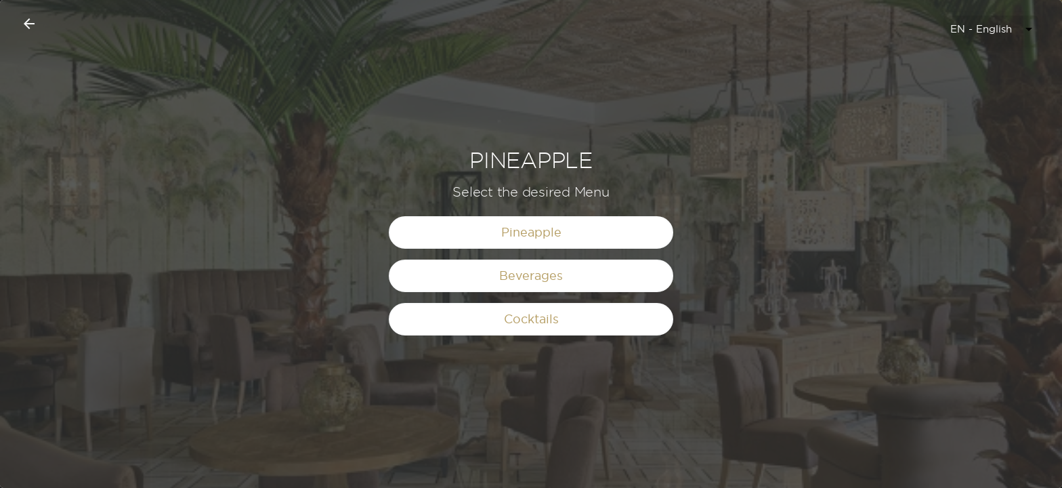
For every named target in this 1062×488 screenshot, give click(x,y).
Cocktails (531, 319)
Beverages (531, 275)
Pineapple (531, 232)
